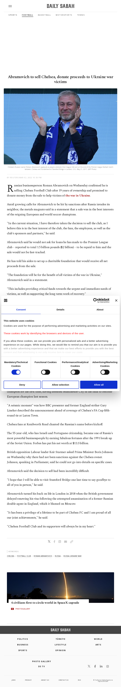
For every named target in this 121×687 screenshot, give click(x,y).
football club (24, 556)
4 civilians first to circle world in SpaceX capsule (45, 602)
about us (45, 680)
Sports (13, 15)
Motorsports (64, 15)
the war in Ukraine (77, 195)
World (98, 639)
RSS (79, 680)
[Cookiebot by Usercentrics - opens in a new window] (95, 300)
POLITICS (22, 639)
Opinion (60, 650)
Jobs (13, 680)
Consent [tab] (21, 309)
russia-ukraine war (72, 556)
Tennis (81, 15)
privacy (28, 680)
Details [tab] (60, 309)
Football (27, 15)
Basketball (44, 15)
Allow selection (60, 384)
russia (58, 556)
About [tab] (100, 309)
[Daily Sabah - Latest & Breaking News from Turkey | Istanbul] (60, 6)
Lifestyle (60, 644)
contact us (64, 680)
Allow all (99, 384)
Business (22, 644)
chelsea (10, 556)
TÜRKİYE (60, 639)
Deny (22, 384)
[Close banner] (116, 300)
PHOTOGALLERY (23, 609)
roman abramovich (43, 556)
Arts (98, 644)
